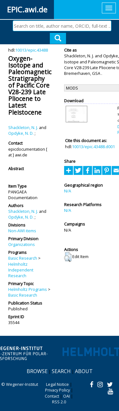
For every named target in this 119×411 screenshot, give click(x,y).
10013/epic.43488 (31, 50)
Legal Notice (57, 384)
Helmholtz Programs (27, 289)
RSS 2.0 (59, 402)
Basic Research (22, 258)
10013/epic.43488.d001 (93, 146)
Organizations (21, 244)
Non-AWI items (22, 231)
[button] (67, 257)
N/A (67, 191)
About (84, 371)
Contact (52, 396)
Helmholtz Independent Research (20, 270)
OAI (66, 396)
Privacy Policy (57, 390)
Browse (37, 371)
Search (61, 371)
